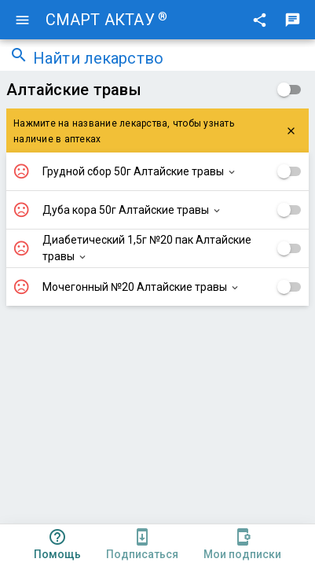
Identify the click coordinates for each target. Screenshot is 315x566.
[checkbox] (289, 89)
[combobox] (169, 59)
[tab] (57, 545)
